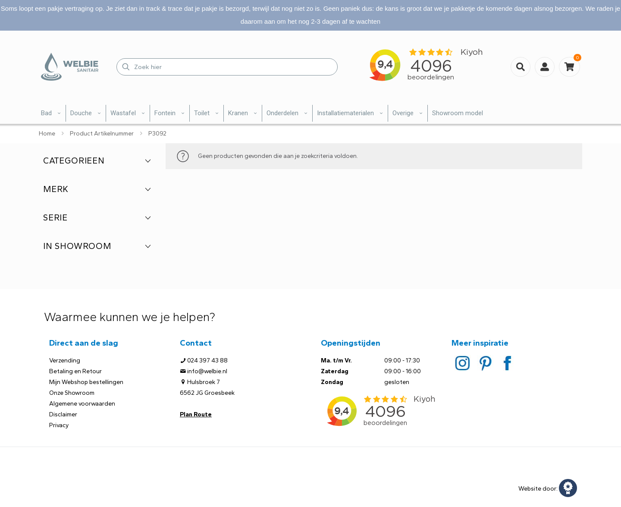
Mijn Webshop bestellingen (86, 382)
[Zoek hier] (227, 67)
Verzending (64, 360)
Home (47, 133)
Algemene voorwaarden (82, 403)
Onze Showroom (71, 393)
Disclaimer (63, 414)
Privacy (59, 425)
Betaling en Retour (75, 371)
